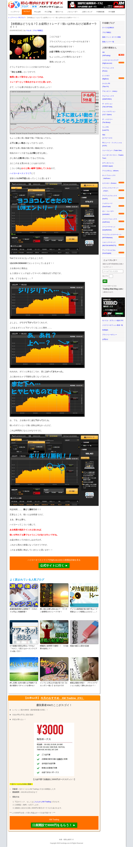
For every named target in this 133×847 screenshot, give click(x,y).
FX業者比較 (100, 12)
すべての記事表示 (108, 27)
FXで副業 (112, 12)
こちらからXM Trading (42, 802)
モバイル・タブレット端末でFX (112, 320)
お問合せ (105, 339)
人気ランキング (87, 12)
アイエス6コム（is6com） (111, 171)
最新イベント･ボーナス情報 (111, 37)
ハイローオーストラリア (20, 173)
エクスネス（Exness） (109, 183)
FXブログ (27, 11)
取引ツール (59, 12)
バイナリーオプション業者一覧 (112, 325)
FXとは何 (37, 12)
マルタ (28, 30)
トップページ (15, 12)
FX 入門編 (48, 12)
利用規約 (105, 330)
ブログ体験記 (38, 30)
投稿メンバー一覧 (108, 42)
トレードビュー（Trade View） (112, 150)
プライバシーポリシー (109, 335)
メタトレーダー (72, 12)
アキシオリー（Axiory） (110, 91)
